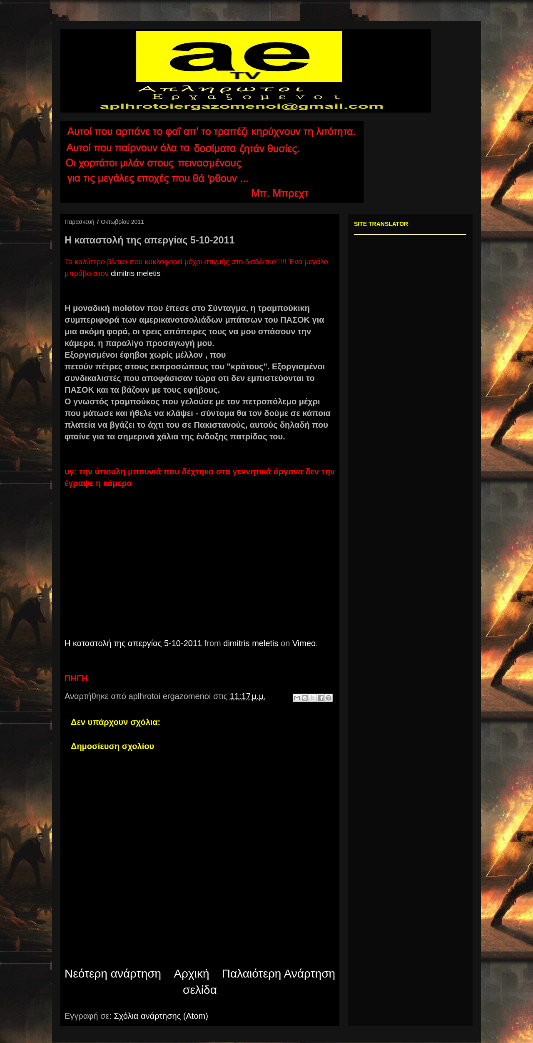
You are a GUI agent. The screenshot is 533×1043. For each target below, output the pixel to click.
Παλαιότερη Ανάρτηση (278, 973)
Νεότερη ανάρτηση (113, 973)
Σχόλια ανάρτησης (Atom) (161, 1015)
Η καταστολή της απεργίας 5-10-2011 (133, 643)
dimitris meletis (135, 273)
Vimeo (304, 643)
